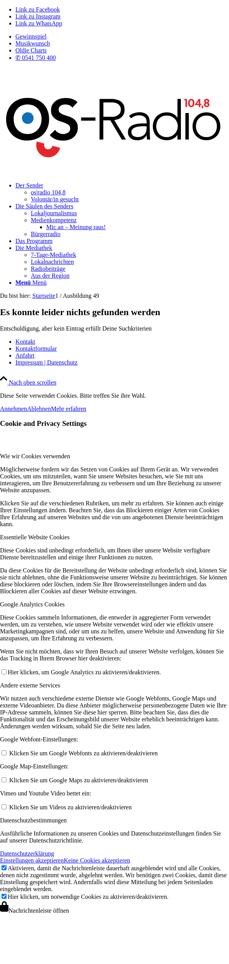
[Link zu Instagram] (37, 16)
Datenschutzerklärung (27, 853)
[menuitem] (122, 36)
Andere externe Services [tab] (30, 685)
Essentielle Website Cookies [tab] (35, 537)
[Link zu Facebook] (37, 9)
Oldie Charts (31, 50)
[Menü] (31, 282)
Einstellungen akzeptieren (32, 860)
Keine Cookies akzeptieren (97, 860)
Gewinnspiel (31, 36)
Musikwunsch (32, 43)
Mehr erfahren (68, 408)
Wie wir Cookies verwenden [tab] (35, 456)
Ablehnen (39, 408)
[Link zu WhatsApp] (38, 23)
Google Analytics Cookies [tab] (32, 604)
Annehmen (13, 408)
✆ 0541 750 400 (35, 57)
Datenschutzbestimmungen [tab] (33, 820)
